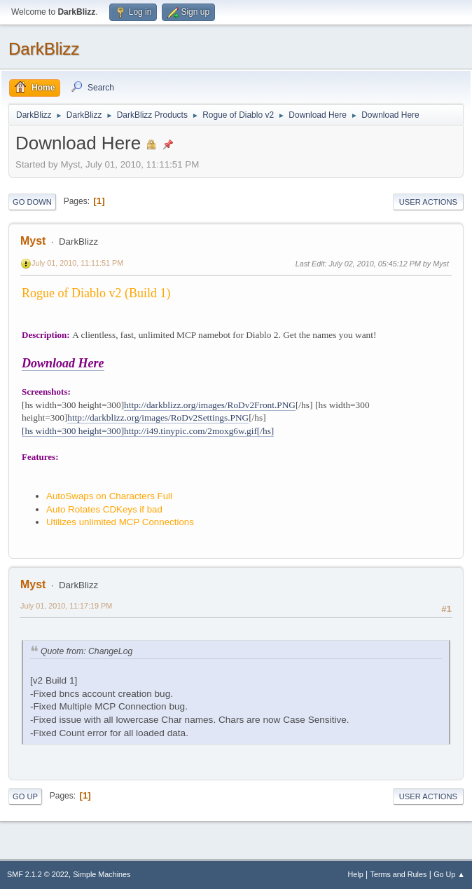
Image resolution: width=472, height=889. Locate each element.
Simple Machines (101, 874)
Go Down (32, 202)
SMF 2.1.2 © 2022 (38, 874)
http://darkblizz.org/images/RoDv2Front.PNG (210, 405)
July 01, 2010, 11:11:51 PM (77, 263)
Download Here (63, 363)
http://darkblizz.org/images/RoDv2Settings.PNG (158, 417)
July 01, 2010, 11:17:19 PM (66, 606)
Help (355, 874)
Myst (33, 241)
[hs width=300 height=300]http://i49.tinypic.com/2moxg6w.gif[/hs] (148, 431)
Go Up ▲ (449, 874)
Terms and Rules (398, 874)
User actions (428, 202)
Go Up (25, 796)
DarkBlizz (43, 48)
